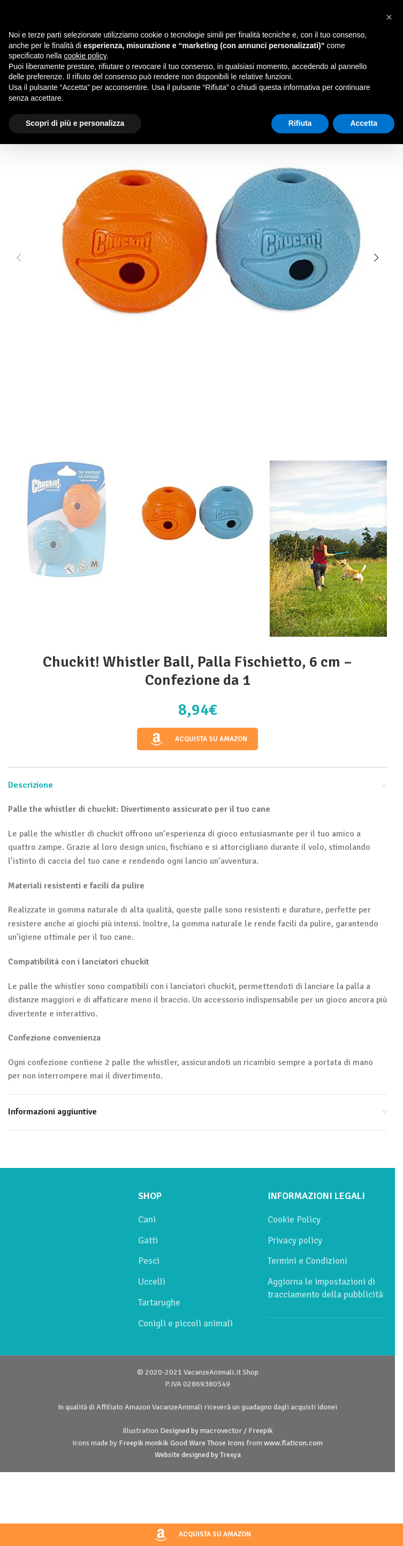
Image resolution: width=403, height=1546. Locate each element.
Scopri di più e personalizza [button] (75, 123)
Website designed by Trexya (198, 1454)
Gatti (148, 1240)
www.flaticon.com (293, 1442)
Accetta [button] (363, 123)
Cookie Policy (294, 1219)
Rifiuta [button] (300, 123)
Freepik (131, 1442)
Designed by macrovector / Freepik (216, 1430)
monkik (157, 1442)
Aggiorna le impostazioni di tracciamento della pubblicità (325, 1288)
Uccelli (151, 1281)
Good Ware (188, 1442)
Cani (147, 1219)
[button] (18, 257)
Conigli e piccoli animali (185, 1323)
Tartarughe (159, 1302)
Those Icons (226, 1442)
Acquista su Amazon (197, 739)
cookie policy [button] (85, 55)
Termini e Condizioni (307, 1260)
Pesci (148, 1260)
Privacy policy (295, 1240)
